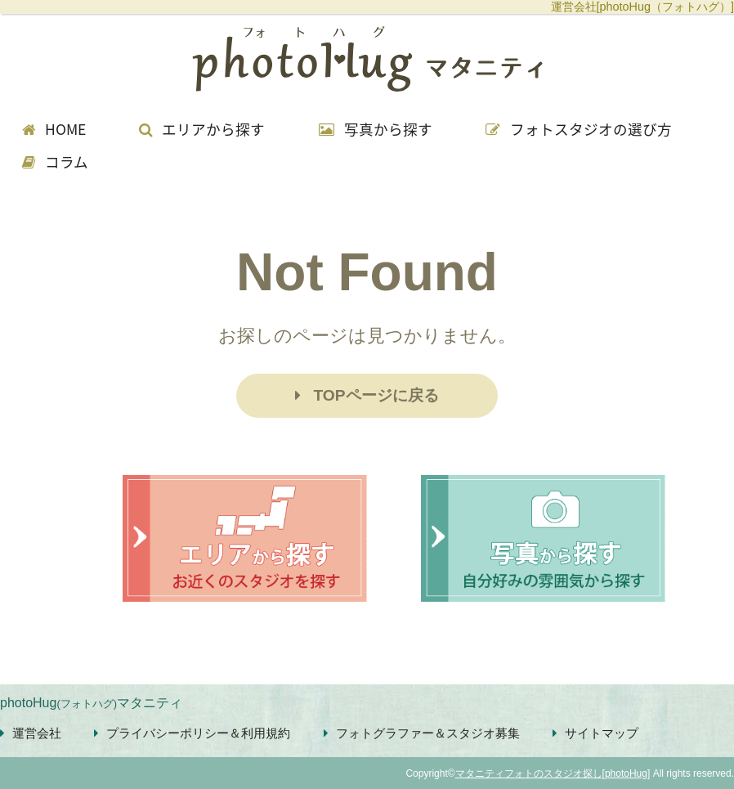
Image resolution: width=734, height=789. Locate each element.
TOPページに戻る (366, 395)
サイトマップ (595, 733)
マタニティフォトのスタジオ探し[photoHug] (553, 773)
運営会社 (30, 733)
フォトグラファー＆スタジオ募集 (422, 733)
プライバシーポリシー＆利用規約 (192, 733)
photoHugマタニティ (91, 703)
